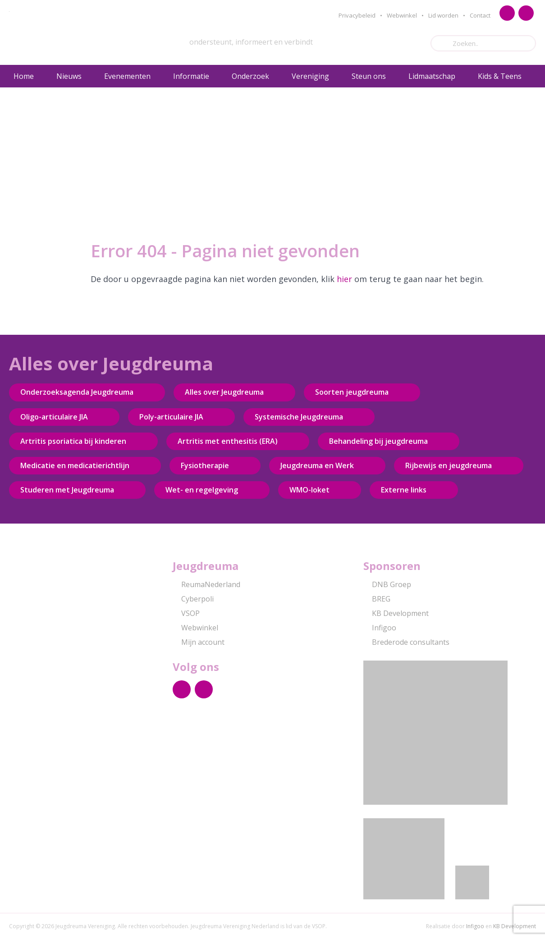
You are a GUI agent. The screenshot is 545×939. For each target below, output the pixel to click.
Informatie (191, 76)
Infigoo (379, 628)
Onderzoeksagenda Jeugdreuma (76, 392)
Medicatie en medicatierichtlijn (74, 465)
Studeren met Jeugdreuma (67, 490)
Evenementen (127, 76)
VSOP (186, 613)
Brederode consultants (406, 642)
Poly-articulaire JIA (171, 417)
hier (344, 278)
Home (24, 76)
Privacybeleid (357, 15)
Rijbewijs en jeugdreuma (448, 465)
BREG (376, 599)
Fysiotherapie (205, 465)
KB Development (396, 613)
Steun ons (369, 76)
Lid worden (443, 15)
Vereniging (310, 76)
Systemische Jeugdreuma (299, 417)
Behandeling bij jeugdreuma (378, 441)
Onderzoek (250, 76)
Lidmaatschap (431, 76)
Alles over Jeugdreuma (224, 392)
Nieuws (69, 76)
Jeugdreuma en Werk (317, 465)
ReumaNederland (206, 584)
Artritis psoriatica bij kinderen (73, 441)
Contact (480, 15)
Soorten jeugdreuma (352, 392)
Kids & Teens (500, 76)
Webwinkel (402, 15)
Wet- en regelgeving (201, 490)
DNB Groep (387, 584)
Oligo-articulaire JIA (54, 417)
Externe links (403, 490)
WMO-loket (309, 490)
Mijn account (198, 642)
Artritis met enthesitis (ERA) (228, 441)
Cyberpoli (193, 599)
